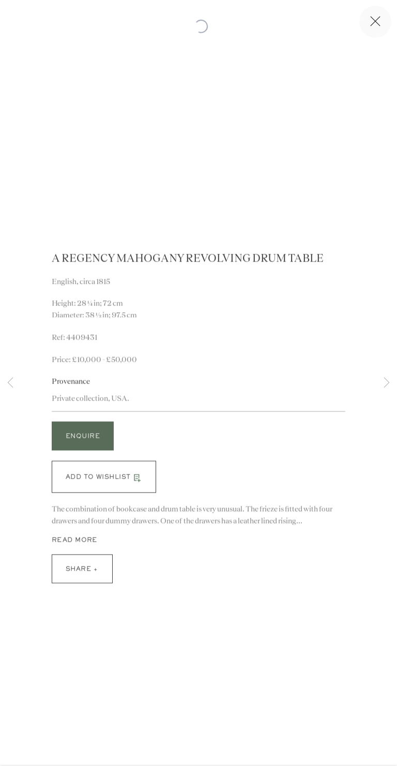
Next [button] (386, 383)
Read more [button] (74, 543)
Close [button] (377, 21)
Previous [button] (10, 383)
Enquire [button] (83, 439)
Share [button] (78, 572)
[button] (104, 480)
